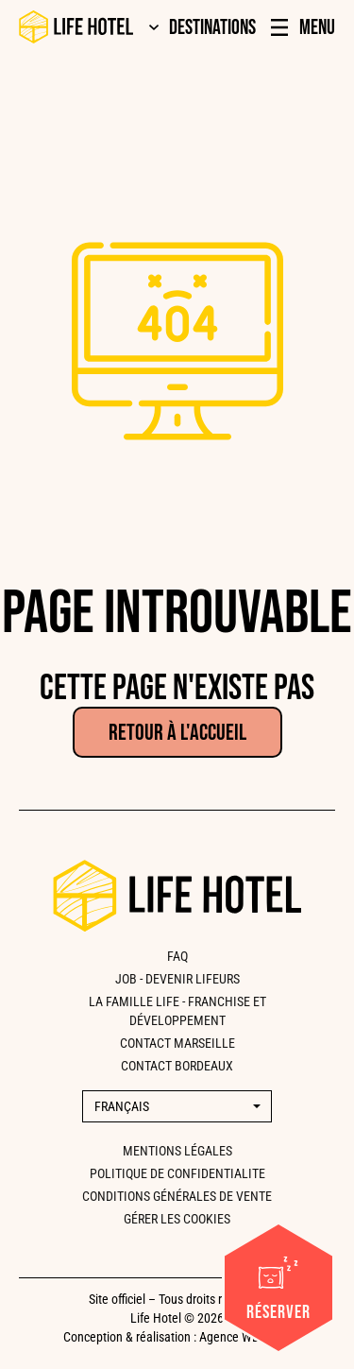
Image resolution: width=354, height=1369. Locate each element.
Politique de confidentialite (177, 1173)
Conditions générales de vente (177, 1196)
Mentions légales (177, 1150)
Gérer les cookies (177, 1218)
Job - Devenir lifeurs (177, 978)
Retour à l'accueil (177, 732)
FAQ (177, 956)
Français (121, 1106)
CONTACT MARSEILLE (177, 1043)
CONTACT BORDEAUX (177, 1065)
